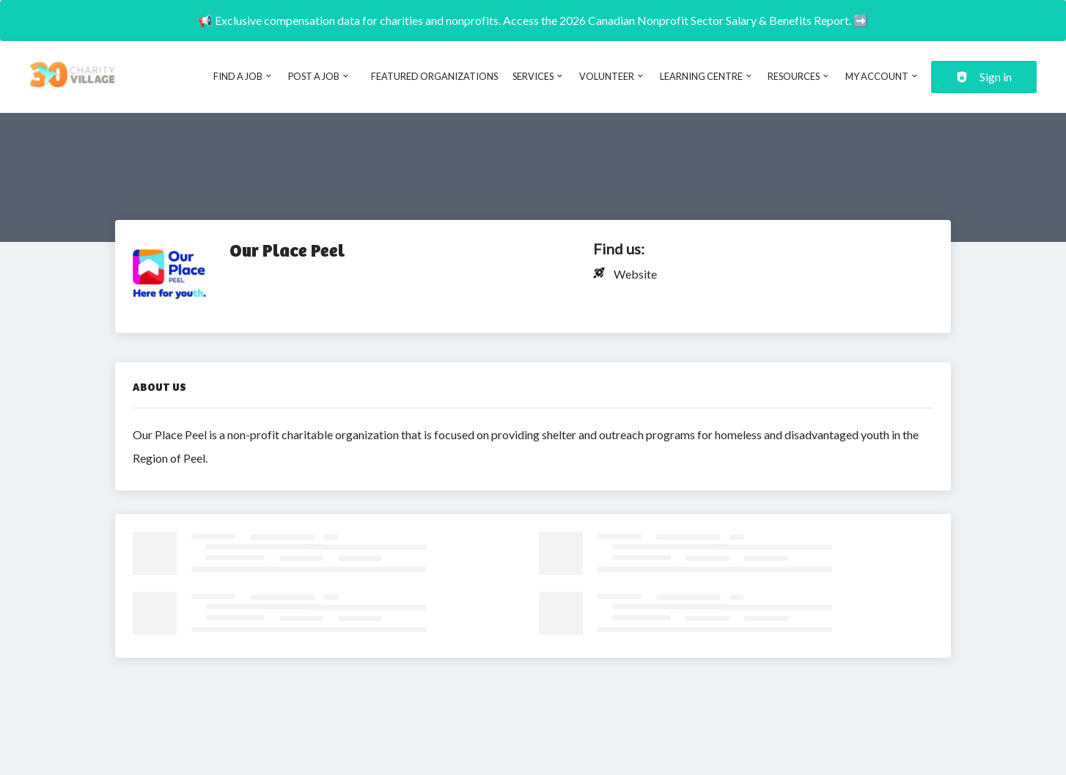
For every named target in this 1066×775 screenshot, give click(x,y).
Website (635, 274)
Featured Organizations (434, 76)
